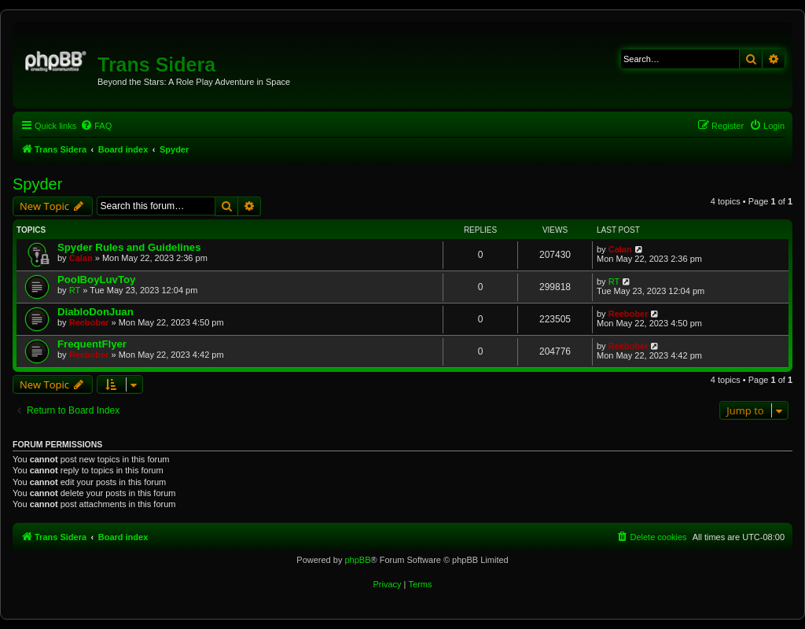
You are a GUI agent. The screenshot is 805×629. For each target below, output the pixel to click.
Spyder (37, 184)
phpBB (357, 560)
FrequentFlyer (92, 344)
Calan (81, 258)
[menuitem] (96, 125)
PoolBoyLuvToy (96, 279)
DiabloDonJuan (95, 312)
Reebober (89, 322)
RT (74, 290)
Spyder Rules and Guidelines (128, 247)
